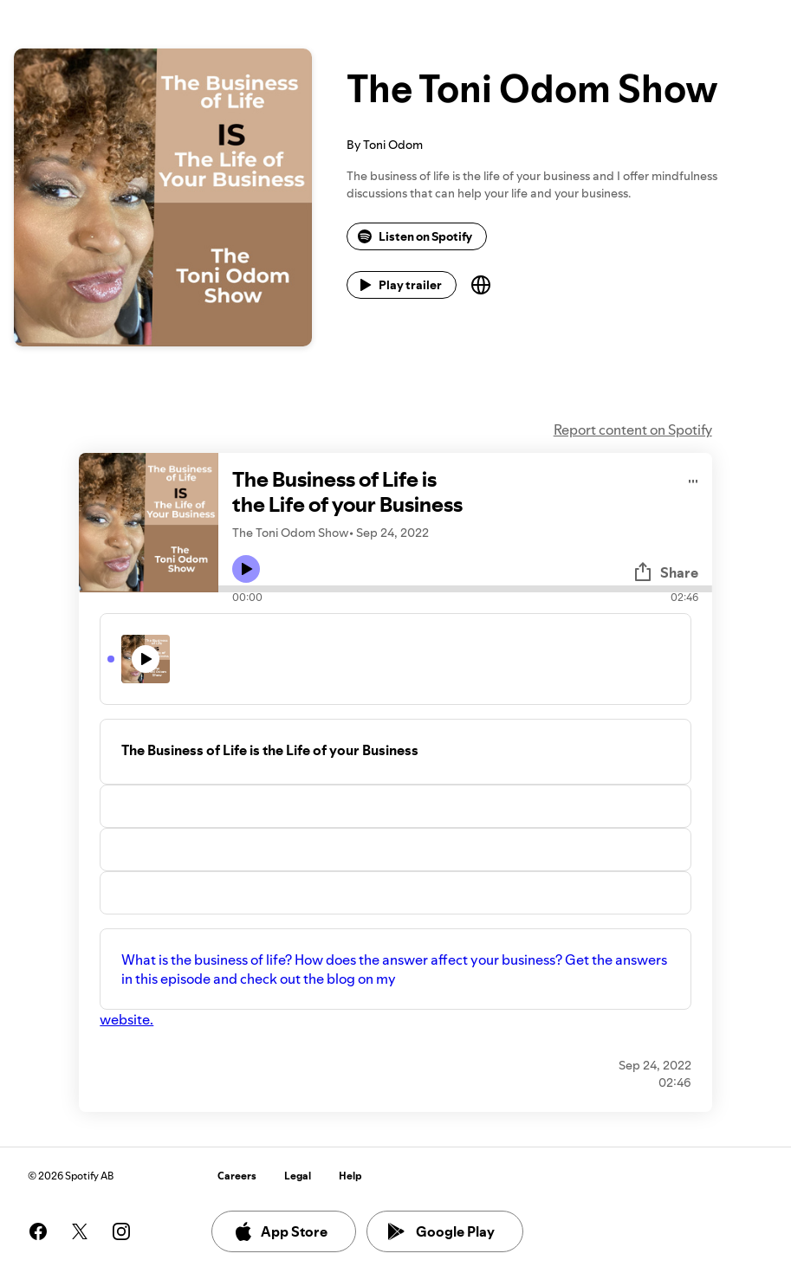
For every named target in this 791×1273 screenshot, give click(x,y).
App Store (280, 1231)
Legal (297, 1175)
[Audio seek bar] (464, 588)
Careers (236, 1175)
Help (350, 1175)
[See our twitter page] (79, 1231)
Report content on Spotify (633, 429)
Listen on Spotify (415, 236)
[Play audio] (693, 478)
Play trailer (400, 285)
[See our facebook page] (38, 1231)
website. (126, 1019)
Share (665, 572)
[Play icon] (246, 569)
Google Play (441, 1231)
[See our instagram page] (121, 1231)
